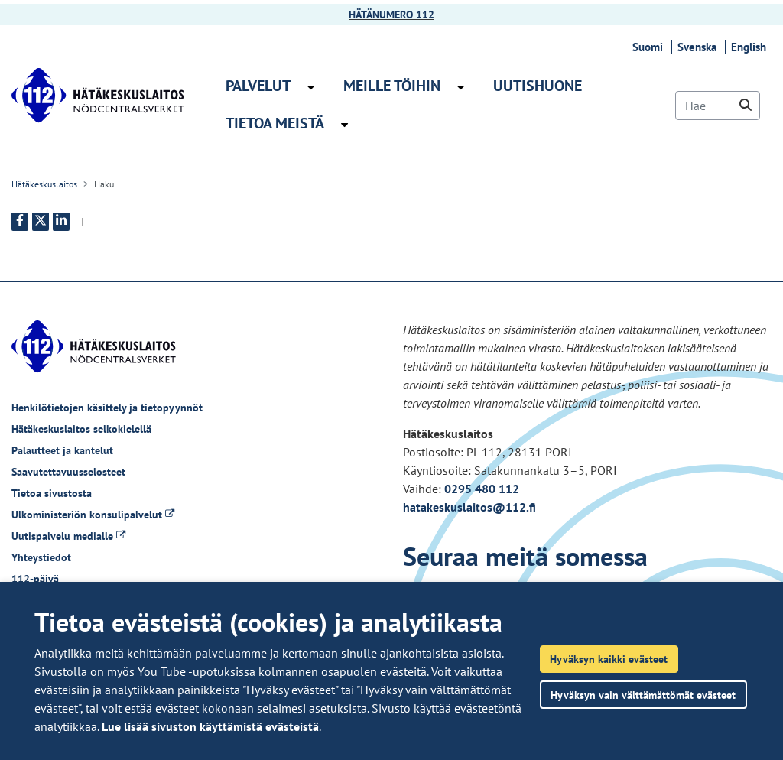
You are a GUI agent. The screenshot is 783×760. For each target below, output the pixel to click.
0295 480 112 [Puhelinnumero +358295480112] (481, 488)
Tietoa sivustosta (51, 493)
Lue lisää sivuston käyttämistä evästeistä (210, 726)
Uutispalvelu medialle (68, 536)
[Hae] (717, 105)
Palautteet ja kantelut (62, 450)
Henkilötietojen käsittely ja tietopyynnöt (107, 407)
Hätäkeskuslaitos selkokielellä (81, 429)
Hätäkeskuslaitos (44, 184)
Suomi (650, 47)
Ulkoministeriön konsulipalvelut (92, 514)
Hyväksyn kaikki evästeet (609, 658)
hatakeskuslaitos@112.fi (469, 507)
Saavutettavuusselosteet (68, 472)
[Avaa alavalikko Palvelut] (311, 87)
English (751, 47)
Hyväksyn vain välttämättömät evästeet (643, 694)
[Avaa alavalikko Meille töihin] (461, 87)
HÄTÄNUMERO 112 (391, 14)
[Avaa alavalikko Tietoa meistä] (344, 125)
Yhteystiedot (41, 557)
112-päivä (35, 579)
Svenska (699, 47)
